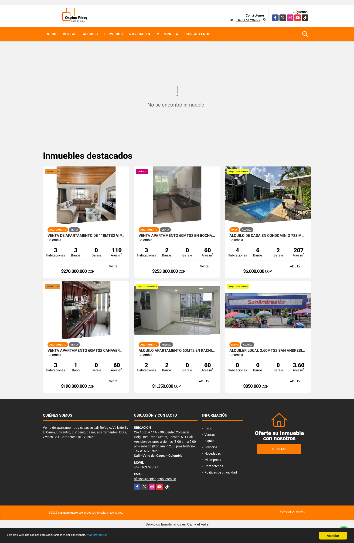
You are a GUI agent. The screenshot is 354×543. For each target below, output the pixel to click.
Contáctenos (197, 34)
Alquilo (90, 34)
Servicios (113, 34)
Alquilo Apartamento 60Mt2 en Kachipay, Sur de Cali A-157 (177, 351)
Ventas (70, 34)
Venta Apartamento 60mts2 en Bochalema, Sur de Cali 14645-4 (177, 236)
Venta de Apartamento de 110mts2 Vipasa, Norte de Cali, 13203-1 (86, 236)
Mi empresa (167, 34)
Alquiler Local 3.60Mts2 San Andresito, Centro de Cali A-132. (267, 351)
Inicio (51, 34)
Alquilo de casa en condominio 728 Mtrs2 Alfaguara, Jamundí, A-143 (267, 236)
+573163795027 (248, 20)
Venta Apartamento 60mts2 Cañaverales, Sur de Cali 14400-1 (86, 351)
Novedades (139, 34)
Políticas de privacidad (220, 472)
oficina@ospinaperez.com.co (155, 479)
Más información (124, 536)
